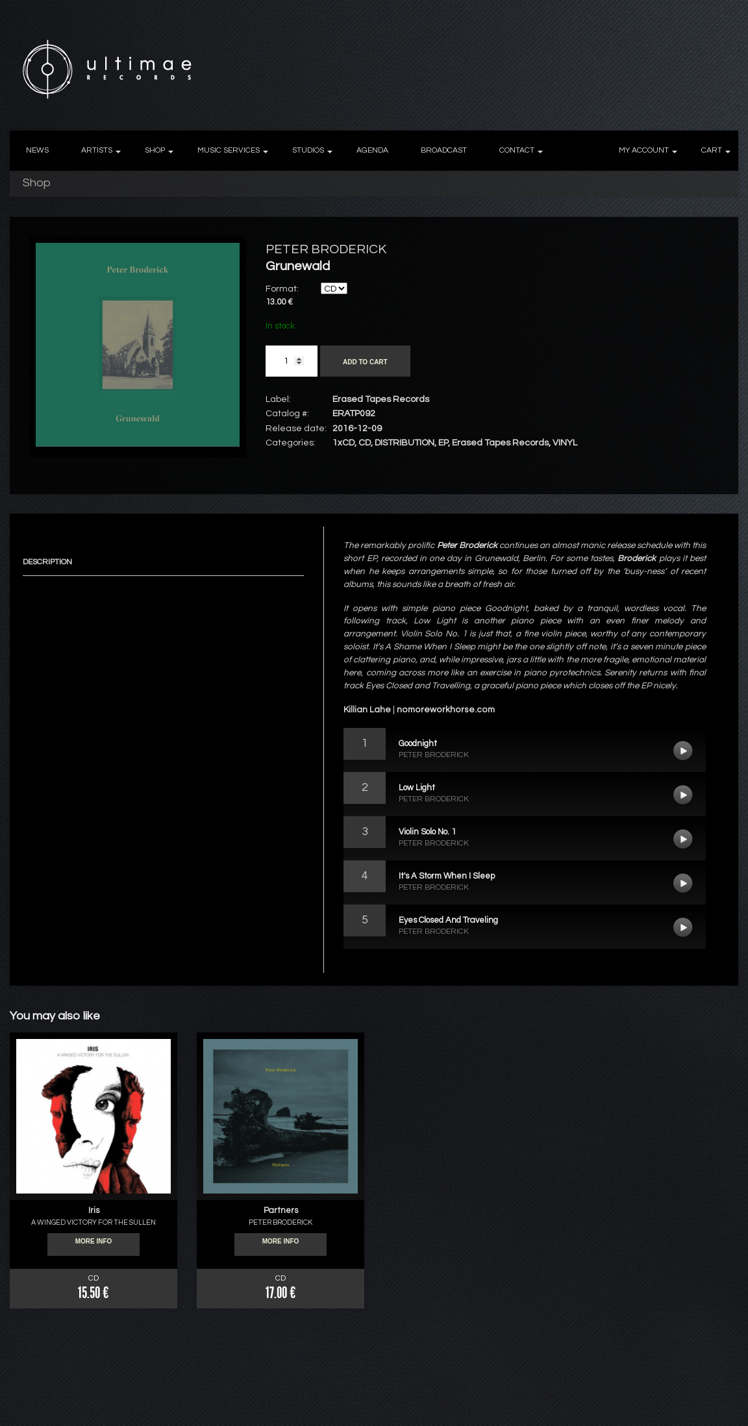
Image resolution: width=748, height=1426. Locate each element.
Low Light (683, 795)
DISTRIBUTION (404, 442)
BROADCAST (444, 150)
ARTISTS (96, 150)
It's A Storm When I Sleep (683, 883)
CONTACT (516, 150)
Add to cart (365, 362)
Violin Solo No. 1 (683, 839)
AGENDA (372, 150)
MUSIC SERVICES (228, 150)
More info (93, 1245)
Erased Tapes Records (500, 442)
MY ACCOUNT (644, 150)
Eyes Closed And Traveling (683, 927)
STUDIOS (308, 150)
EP (443, 442)
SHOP (155, 150)
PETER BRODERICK (326, 249)
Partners (281, 1210)
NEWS (37, 150)
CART (711, 150)
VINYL (565, 442)
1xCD (343, 442)
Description (47, 562)
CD (364, 442)
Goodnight (683, 750)
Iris (93, 1210)
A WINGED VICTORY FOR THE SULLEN (93, 1222)
